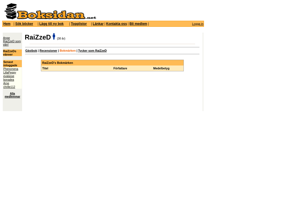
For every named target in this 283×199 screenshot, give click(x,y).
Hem (7, 24)
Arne (6, 83)
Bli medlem (138, 24)
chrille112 (9, 86)
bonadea (8, 79)
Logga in (197, 23)
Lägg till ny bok (51, 24)
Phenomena (10, 68)
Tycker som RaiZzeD (92, 50)
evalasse (8, 76)
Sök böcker (24, 24)
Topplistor (79, 24)
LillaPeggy (9, 72)
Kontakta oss (116, 24)
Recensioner (48, 50)
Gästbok (31, 50)
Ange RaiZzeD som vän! (12, 41)
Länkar (98, 24)
